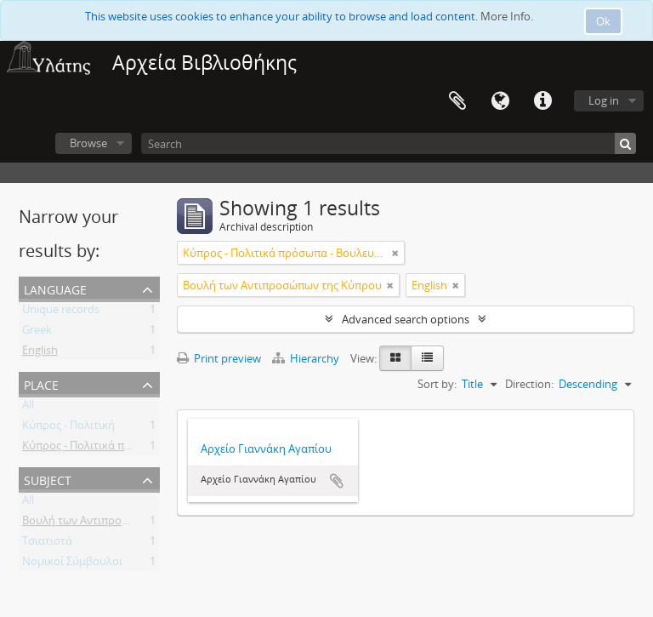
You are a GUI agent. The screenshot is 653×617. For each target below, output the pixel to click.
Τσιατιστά (47, 543)
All (28, 407)
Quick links (542, 101)
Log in (603, 100)
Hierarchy (307, 358)
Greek (37, 332)
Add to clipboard (336, 480)
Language (500, 101)
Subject (47, 478)
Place (41, 383)
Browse (88, 143)
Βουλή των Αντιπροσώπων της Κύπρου (121, 523)
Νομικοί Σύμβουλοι (72, 564)
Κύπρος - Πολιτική (68, 428)
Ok (603, 21)
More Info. (506, 16)
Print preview (219, 358)
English (40, 353)
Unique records (60, 312)
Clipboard (457, 101)
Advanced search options (405, 319)
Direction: (529, 383)
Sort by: (437, 383)
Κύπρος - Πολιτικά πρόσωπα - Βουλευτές (125, 448)
